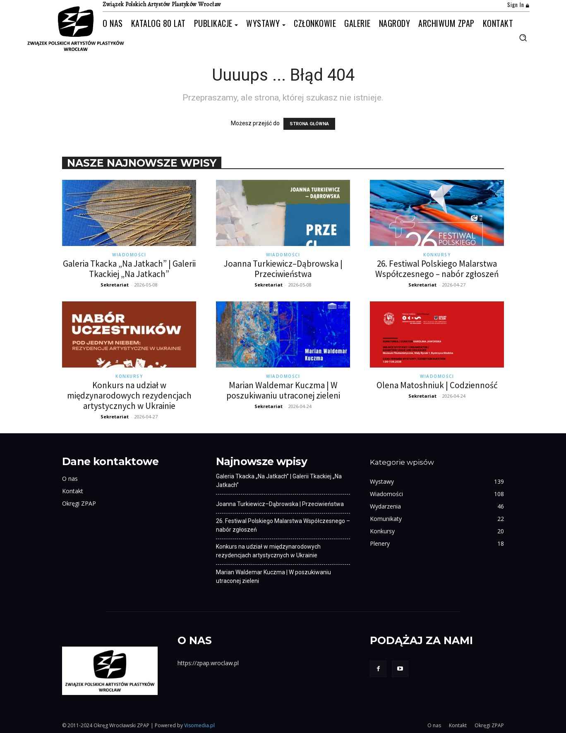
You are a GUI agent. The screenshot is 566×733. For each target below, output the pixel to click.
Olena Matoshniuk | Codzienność (437, 385)
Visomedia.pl (199, 725)
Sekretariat (115, 285)
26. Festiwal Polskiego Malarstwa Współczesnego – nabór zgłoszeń (437, 268)
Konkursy (437, 255)
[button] (523, 37)
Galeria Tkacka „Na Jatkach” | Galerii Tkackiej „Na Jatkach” (129, 268)
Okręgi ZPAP (79, 503)
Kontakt (72, 491)
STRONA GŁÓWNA (309, 124)
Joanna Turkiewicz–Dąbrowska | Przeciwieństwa (283, 268)
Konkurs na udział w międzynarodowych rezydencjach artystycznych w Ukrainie (129, 395)
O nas (70, 478)
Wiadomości (129, 255)
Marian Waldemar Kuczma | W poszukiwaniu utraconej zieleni (283, 390)
